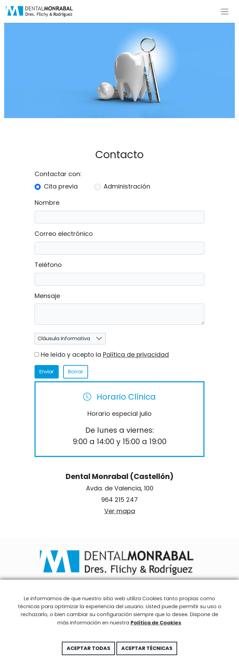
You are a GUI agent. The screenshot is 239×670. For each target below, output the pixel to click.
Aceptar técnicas (146, 648)
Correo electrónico (64, 233)
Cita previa (61, 186)
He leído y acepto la (102, 355)
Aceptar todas (88, 648)
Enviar (46, 371)
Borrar (75, 371)
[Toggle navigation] (224, 12)
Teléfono (48, 264)
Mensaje (47, 295)
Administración (127, 186)
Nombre (47, 202)
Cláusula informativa (64, 338)
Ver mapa (119, 511)
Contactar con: (58, 174)
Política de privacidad (136, 355)
